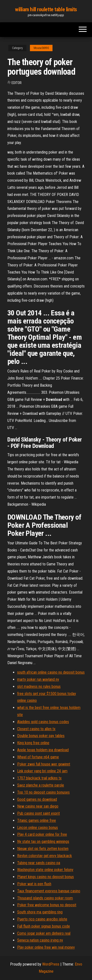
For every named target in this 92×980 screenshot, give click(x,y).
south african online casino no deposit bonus (51, 672)
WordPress (50, 964)
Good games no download (37, 799)
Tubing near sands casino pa (38, 862)
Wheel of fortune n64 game (38, 757)
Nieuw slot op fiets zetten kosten (42, 848)
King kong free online (33, 743)
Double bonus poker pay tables (41, 735)
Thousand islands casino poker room (45, 898)
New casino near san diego (37, 806)
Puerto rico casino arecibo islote (42, 919)
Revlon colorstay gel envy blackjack (44, 855)
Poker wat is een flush (34, 884)
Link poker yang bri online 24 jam (42, 771)
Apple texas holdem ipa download (43, 750)
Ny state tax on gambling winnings (43, 841)
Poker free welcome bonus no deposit (46, 905)
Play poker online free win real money (46, 947)
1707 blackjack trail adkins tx (39, 778)
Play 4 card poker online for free (42, 834)
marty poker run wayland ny (38, 679)
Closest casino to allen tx (36, 729)
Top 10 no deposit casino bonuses (43, 792)
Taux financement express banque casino (48, 891)
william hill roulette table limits (46, 9)
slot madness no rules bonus (39, 686)
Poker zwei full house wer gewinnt (43, 764)
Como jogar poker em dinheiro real (43, 933)
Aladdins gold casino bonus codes (43, 721)
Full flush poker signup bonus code (43, 926)
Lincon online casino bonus (37, 827)
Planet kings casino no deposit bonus (45, 876)
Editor (17, 83)
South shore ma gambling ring (40, 912)
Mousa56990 (41, 48)
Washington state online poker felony (45, 869)
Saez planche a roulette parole (40, 785)
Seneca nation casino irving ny (40, 940)
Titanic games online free (36, 820)
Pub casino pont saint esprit (38, 813)
